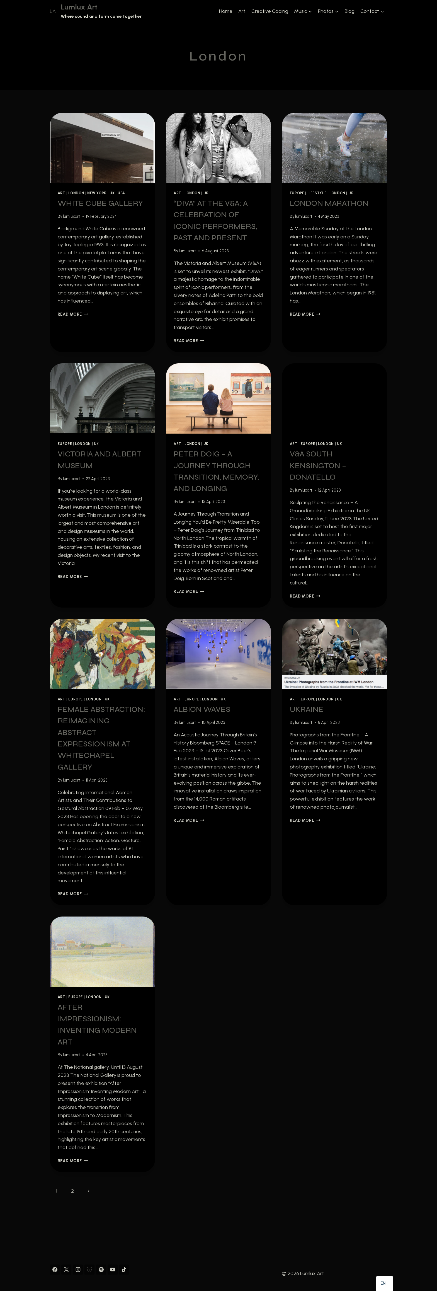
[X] (66, 1270)
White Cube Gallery (100, 203)
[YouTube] (113, 1270)
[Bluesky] (89, 1270)
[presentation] (102, 148)
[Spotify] (101, 1270)
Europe (297, 193)
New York (96, 193)
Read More (73, 314)
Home (225, 11)
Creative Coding (269, 11)
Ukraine (307, 709)
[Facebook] (55, 1270)
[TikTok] (124, 1270)
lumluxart (71, 216)
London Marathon (329, 203)
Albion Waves (202, 709)
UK (112, 193)
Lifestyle (317, 193)
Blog (350, 11)
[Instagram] (78, 1270)
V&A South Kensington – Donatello (318, 465)
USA (121, 193)
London (76, 193)
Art (241, 11)
